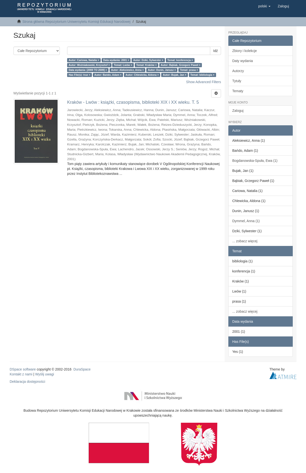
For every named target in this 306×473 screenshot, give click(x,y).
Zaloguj (238, 111)
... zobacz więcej (244, 241)
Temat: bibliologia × (202, 74)
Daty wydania (242, 61)
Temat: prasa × (189, 69)
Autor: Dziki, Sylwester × (148, 60)
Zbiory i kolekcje (244, 51)
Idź (215, 51)
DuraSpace (82, 369)
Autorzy (238, 71)
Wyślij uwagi (44, 374)
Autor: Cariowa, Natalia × (84, 60)
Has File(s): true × (79, 74)
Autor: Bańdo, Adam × (108, 74)
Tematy (237, 91)
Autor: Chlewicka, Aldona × (142, 74)
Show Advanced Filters (203, 82)
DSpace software (23, 369)
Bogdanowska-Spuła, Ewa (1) (254, 161)
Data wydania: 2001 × (116, 60)
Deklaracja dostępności (27, 382)
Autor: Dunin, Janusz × (162, 69)
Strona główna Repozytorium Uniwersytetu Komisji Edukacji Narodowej (76, 22)
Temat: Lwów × (123, 65)
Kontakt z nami (21, 374)
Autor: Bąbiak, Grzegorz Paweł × (180, 65)
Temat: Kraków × (146, 65)
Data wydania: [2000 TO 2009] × (88, 69)
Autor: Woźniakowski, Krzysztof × (89, 65)
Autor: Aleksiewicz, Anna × (127, 69)
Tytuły (236, 81)
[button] (264, 6)
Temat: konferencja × (180, 60)
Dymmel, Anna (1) (246, 221)
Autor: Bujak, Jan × (174, 74)
